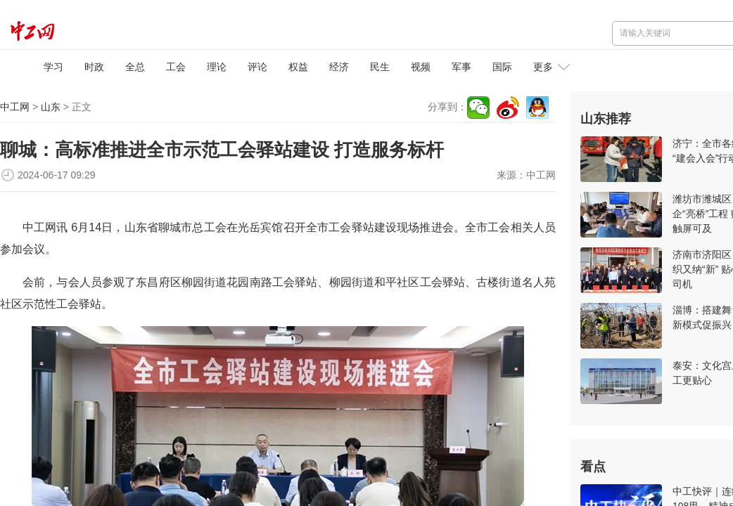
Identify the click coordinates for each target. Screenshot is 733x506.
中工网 (15, 106)
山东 (50, 106)
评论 (257, 66)
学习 (53, 66)
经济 (339, 66)
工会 (176, 66)
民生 (380, 66)
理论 (217, 66)
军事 (461, 66)
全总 (135, 66)
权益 (298, 66)
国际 (502, 66)
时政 (94, 66)
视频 (421, 66)
